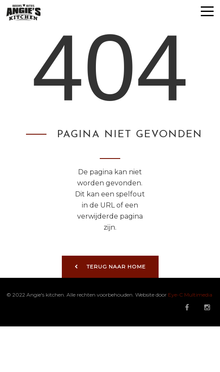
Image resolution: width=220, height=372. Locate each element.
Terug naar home (110, 266)
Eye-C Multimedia (190, 294)
